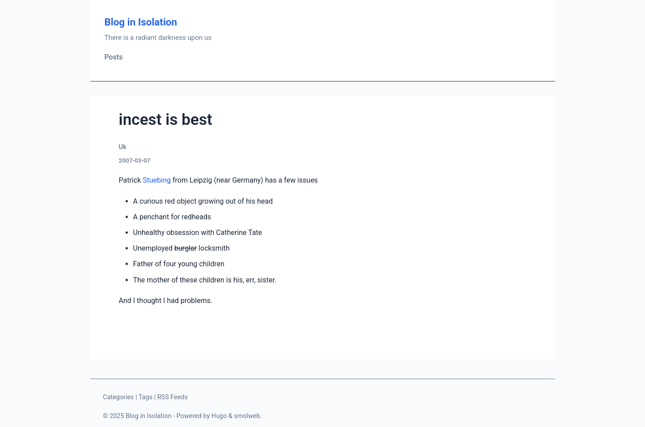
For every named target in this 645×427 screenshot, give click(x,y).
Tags (145, 397)
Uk (122, 147)
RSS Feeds (172, 397)
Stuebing (157, 180)
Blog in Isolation (141, 22)
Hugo (219, 416)
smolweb (247, 416)
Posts (114, 57)
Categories (118, 397)
